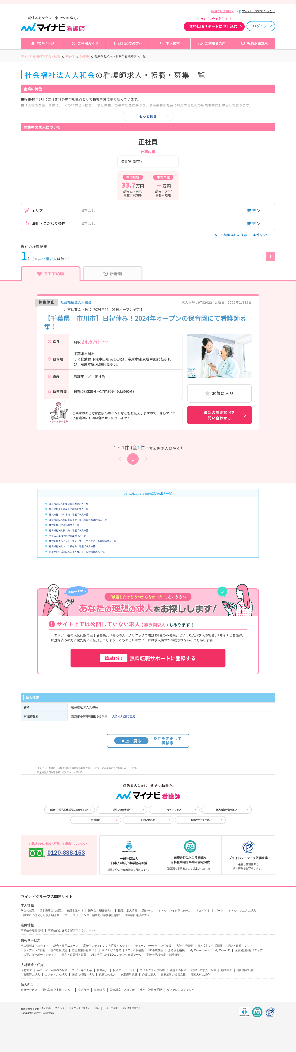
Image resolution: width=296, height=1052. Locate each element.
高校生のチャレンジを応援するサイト (106, 945)
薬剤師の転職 (245, 970)
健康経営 (99, 989)
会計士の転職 (178, 970)
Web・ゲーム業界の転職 (52, 970)
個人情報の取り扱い (226, 809)
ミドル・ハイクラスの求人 (174, 910)
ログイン (260, 26)
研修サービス (29, 989)
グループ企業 (111, 1008)
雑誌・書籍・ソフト (240, 945)
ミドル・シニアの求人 (242, 910)
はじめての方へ (130, 43)
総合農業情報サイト (84, 950)
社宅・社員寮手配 (151, 989)
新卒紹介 (102, 970)
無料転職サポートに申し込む (213, 26)
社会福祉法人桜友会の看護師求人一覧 (68, 530)
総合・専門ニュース (65, 945)
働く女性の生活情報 (210, 945)
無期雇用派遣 (128, 974)
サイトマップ (174, 809)
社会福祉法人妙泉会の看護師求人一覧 (68, 509)
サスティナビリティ (79, 1008)
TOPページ (45, 43)
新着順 (112, 273)
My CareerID (222, 950)
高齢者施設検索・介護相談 (163, 954)
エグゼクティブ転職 (152, 970)
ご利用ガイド (87, 43)
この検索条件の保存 (231, 234)
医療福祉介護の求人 (137, 915)
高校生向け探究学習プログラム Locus (71, 930)
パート (219, 910)
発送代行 (83, 989)
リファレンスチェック (180, 989)
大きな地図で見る (124, 716)
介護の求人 (149, 974)
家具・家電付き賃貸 (74, 954)
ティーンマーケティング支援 (153, 945)
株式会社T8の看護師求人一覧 (64, 525)
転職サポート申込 (200, 820)
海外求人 (147, 910)
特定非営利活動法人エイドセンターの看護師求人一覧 (77, 551)
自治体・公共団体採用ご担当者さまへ (69, 809)
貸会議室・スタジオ (122, 989)
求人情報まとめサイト (35, 945)
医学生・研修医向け (100, 910)
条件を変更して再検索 (148, 741)
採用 (97, 1008)
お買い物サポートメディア (40, 954)
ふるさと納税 (176, 950)
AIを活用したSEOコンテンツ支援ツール (116, 954)
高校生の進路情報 (32, 930)
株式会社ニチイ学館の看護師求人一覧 (68, 514)
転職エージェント (124, 970)
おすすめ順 (50, 273)
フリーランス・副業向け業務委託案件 (96, 915)
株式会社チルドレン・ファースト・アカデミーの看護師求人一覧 (82, 541)
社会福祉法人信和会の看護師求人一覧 (68, 503)
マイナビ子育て (111, 950)
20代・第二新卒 (82, 970)
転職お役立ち (257, 43)
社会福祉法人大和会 (76, 302)
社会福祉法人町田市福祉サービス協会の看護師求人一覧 (78, 519)
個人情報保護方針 (131, 1008)
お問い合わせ (148, 820)
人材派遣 (26, 970)
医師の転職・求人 (83, 974)
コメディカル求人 (56, 974)
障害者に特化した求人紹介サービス (45, 915)
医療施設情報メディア (249, 950)
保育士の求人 (107, 974)
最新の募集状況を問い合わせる (219, 415)
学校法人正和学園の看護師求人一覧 (67, 535)
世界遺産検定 (58, 950)
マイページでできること (258, 11)
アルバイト (203, 910)
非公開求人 (47, 258)
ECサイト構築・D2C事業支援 (144, 950)
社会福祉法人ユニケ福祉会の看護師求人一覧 (72, 546)
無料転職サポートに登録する (148, 658)
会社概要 (46, 1008)
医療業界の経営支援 (173, 974)
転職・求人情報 (127, 910)
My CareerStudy (200, 950)
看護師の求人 (31, 974)
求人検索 (173, 43)
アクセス (60, 1008)
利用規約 (95, 820)
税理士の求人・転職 (203, 970)
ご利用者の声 (215, 43)
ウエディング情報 (34, 950)
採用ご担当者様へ (222, 11)
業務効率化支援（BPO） (57, 989)
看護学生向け (75, 910)
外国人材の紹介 (200, 974)
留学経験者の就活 (51, 910)
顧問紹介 (226, 970)
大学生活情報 (184, 945)
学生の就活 (28, 910)
